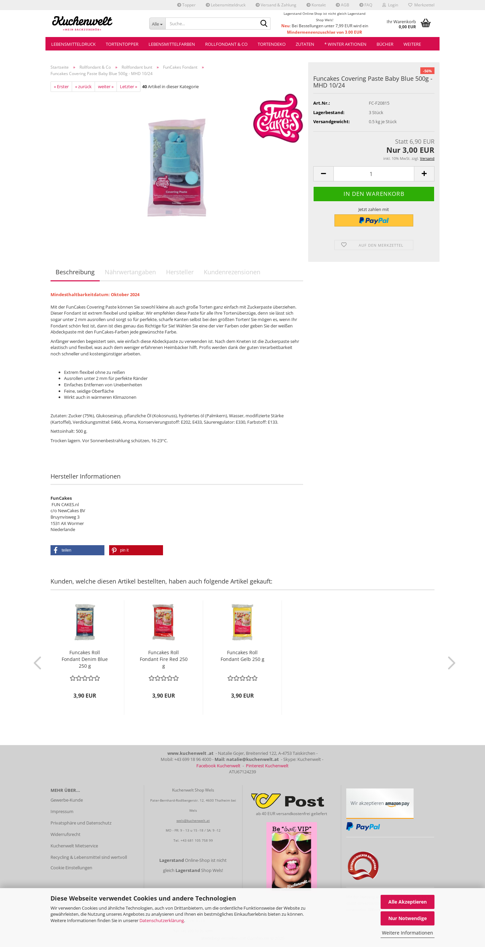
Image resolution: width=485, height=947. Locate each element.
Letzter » (128, 86)
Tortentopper (122, 44)
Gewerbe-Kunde (67, 800)
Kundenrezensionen (232, 272)
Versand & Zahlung (276, 5)
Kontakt (316, 5)
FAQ (365, 5)
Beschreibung (75, 272)
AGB (342, 5)
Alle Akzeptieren (407, 902)
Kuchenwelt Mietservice (74, 846)
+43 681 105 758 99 (197, 840)
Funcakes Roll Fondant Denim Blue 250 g (85, 659)
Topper (186, 5)
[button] (323, 173)
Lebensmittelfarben (172, 44)
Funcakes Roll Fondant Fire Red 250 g (164, 659)
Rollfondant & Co (226, 44)
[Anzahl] (373, 173)
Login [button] (390, 5)
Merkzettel (421, 5)
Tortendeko (272, 44)
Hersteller (180, 272)
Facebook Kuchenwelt (218, 766)
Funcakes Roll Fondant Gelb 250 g (242, 655)
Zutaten (305, 44)
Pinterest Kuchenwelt (267, 766)
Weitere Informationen (407, 933)
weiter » (106, 86)
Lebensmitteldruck (226, 5)
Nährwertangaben (130, 272)
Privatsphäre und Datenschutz (81, 823)
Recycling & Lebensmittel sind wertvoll (89, 857)
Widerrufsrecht (65, 834)
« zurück (83, 86)
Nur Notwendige (407, 918)
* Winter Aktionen (345, 44)
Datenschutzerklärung (161, 920)
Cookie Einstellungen (71, 868)
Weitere (412, 44)
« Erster (61, 86)
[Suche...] (157, 23)
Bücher (385, 44)
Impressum (62, 811)
